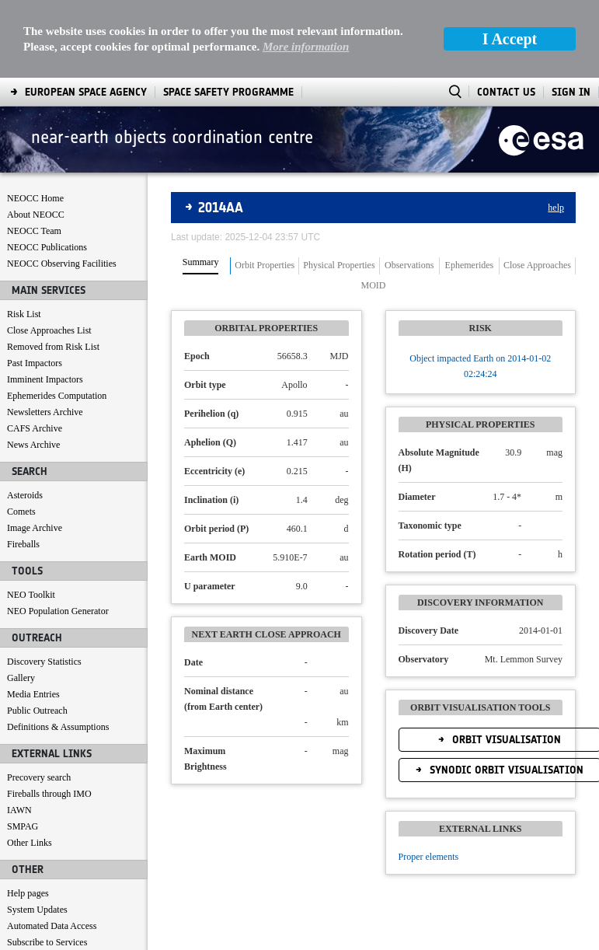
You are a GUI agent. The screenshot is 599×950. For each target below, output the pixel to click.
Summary (201, 185)
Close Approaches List (49, 252)
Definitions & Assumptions (58, 649)
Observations (409, 188)
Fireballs (23, 466)
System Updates (37, 831)
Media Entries (33, 616)
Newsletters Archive (45, 334)
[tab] (201, 188)
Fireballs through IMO (49, 716)
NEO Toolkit (31, 517)
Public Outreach (37, 632)
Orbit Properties (264, 188)
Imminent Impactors (45, 301)
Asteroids (25, 417)
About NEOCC (35, 136)
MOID (373, 208)
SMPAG (22, 748)
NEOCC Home (35, 120)
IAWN (19, 732)
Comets (21, 433)
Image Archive (34, 450)
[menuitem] (45, 934)
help (556, 129)
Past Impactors (34, 285)
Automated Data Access (51, 848)
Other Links (29, 765)
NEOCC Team (34, 153)
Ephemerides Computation (56, 318)
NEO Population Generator (58, 533)
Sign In (571, 14)
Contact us (27, 880)
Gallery (21, 600)
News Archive (33, 366)
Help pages (28, 815)
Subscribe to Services (47, 864)
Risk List (24, 236)
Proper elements (429, 779)
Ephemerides (469, 188)
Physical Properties (338, 188)
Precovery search (39, 699)
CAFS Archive (34, 350)
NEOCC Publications (47, 169)
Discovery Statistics (44, 583)
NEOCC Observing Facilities (62, 185)
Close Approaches (537, 188)
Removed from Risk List (53, 269)
